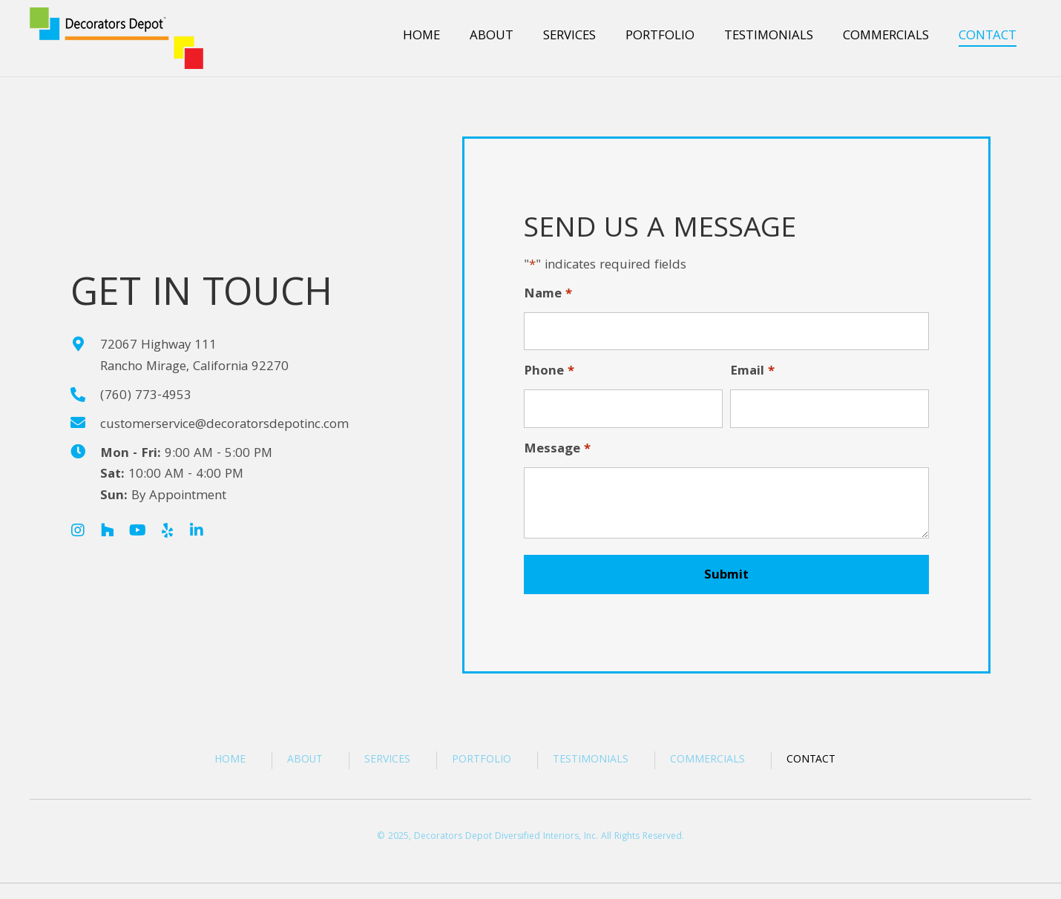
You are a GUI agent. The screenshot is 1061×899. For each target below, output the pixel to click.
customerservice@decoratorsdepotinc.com (224, 425)
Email (752, 372)
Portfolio (481, 760)
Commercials (707, 760)
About (305, 760)
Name (548, 295)
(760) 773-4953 (145, 396)
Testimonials (590, 760)
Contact (810, 760)
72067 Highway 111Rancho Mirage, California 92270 (194, 356)
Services (387, 760)
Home (230, 760)
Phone (549, 372)
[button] (78, 530)
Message (557, 450)
